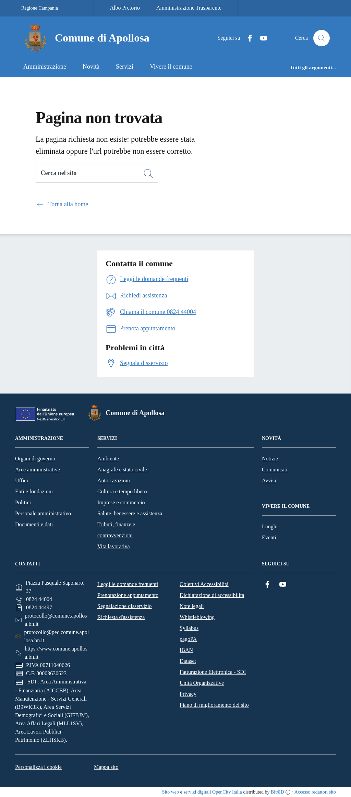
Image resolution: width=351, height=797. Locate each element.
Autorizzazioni (113, 480)
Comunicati (275, 469)
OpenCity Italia (227, 792)
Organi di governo (35, 458)
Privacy (188, 694)
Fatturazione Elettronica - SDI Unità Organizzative (213, 677)
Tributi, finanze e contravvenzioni (116, 529)
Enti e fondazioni (34, 491)
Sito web (170, 792)
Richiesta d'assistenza (121, 617)
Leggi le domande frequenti (127, 584)
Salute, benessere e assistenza (129, 513)
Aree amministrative (37, 469)
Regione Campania (39, 8)
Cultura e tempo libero (122, 491)
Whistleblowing (197, 617)
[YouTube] (261, 38)
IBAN (186, 650)
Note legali (192, 606)
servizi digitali (197, 792)
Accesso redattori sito (315, 792)
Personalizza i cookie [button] (38, 767)
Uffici (21, 480)
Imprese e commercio (121, 502)
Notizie (270, 458)
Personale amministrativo (43, 513)
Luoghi (270, 526)
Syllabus (189, 628)
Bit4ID (277, 792)
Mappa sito (106, 767)
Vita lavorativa (113, 546)
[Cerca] (148, 173)
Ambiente (108, 458)
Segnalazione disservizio (124, 606)
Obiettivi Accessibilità (204, 584)
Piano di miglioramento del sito (214, 705)
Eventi (269, 537)
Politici (23, 502)
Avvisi (269, 480)
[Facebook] (247, 38)
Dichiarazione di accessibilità (212, 595)
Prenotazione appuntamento (127, 595)
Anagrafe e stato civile (122, 469)
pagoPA (188, 639)
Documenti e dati (34, 524)
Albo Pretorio (125, 8)
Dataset (188, 661)
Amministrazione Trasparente (188, 8)
